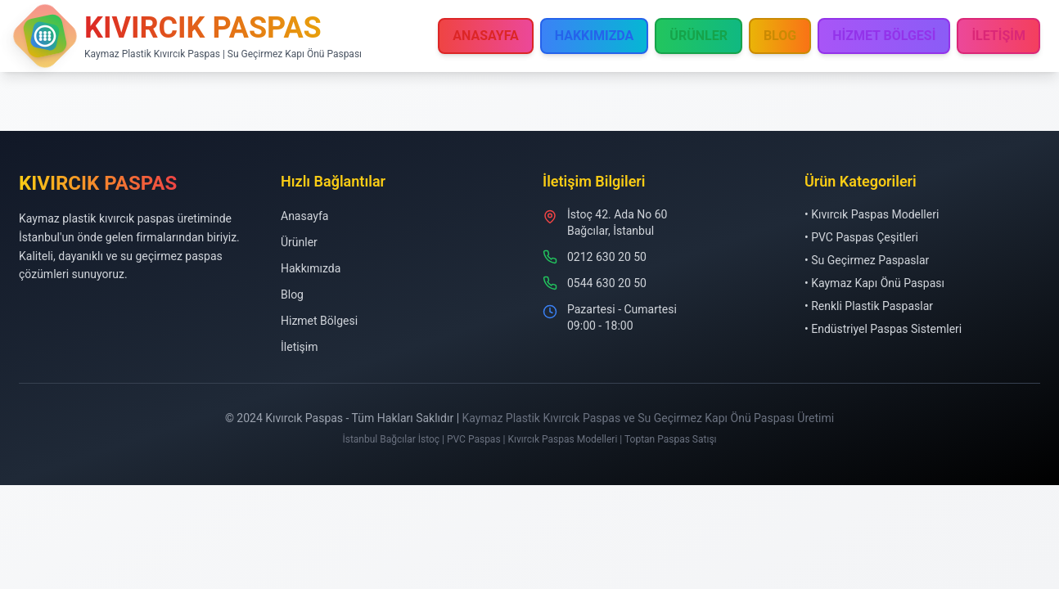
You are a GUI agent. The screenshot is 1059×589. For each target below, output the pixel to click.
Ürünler (299, 242)
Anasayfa (304, 216)
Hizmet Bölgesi (319, 320)
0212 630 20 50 (607, 256)
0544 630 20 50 (607, 283)
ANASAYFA (486, 35)
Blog (292, 294)
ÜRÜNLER (698, 35)
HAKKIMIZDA (594, 35)
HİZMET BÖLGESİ (883, 35)
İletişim (299, 346)
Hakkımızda (310, 268)
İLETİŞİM (998, 35)
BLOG (780, 35)
